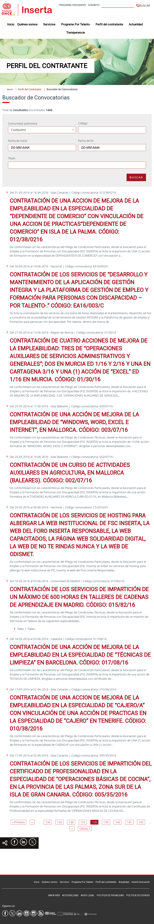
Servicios (50, 25)
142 (141, 822)
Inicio (10, 24)
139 (107, 822)
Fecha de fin (86, 141)
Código (83, 123)
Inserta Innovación (140, 882)
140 (118, 822)
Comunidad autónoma (22, 123)
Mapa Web (54, 895)
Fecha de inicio (17, 141)
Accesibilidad (70, 895)
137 (83, 822)
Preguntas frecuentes (72, 5)
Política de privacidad (110, 895)
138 (95, 822)
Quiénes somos (28, 25)
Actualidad (136, 25)
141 (130, 822)
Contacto (94, 5)
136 (71, 822)
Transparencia (76, 33)
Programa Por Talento (76, 25)
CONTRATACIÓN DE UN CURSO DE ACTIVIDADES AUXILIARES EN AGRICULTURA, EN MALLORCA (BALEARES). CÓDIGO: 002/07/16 (70, 473)
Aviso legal (88, 895)
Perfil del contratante (110, 25)
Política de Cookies (138, 895)
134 (48, 822)
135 (60, 822)
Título (11, 158)
